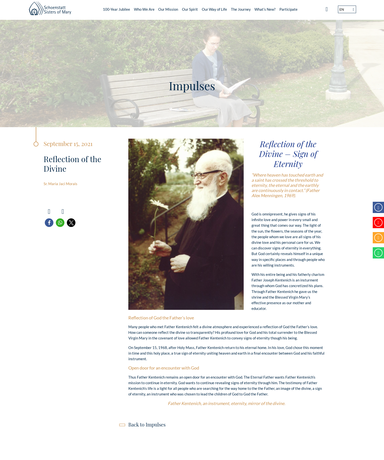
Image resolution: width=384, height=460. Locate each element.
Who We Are (144, 7)
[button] (49, 222)
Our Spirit (190, 7)
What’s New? (265, 7)
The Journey (241, 7)
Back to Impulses (147, 424)
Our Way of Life (214, 7)
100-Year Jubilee (116, 7)
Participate (288, 7)
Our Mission (168, 7)
